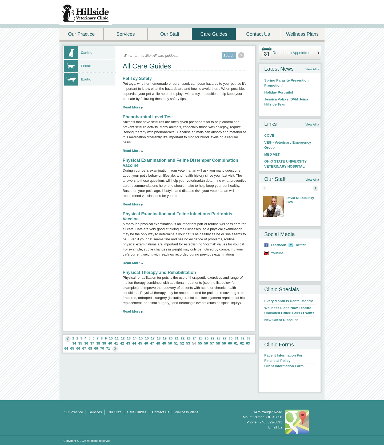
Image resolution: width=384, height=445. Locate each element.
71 (108, 348)
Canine (78, 52)
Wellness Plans (302, 34)
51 (176, 343)
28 (219, 338)
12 (123, 338)
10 (111, 338)
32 (242, 338)
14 (135, 338)
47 (152, 343)
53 (188, 343)
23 (188, 338)
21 (176, 338)
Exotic (77, 79)
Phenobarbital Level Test (148, 117)
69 (96, 348)
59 (224, 343)
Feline (77, 66)
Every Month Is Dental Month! (288, 301)
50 (170, 343)
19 (164, 338)
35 (80, 343)
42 (122, 343)
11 (117, 338)
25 (200, 338)
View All (311, 69)
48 (158, 343)
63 (248, 343)
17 (152, 338)
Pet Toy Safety (137, 78)
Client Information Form (283, 366)
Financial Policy (277, 361)
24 (195, 338)
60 (230, 343)
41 (116, 343)
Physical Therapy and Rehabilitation (159, 272)
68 (90, 348)
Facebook (278, 245)
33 (248, 338)
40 (110, 343)
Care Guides (214, 34)
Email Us (275, 427)
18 (159, 338)
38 (98, 343)
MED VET (272, 154)
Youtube (277, 253)
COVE (269, 135)
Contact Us (258, 34)
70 (102, 348)
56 (206, 343)
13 (129, 338)
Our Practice (81, 34)
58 (218, 343)
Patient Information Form (285, 355)
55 (200, 343)
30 (230, 338)
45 (140, 343)
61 (236, 343)
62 (242, 343)
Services (125, 34)
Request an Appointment (293, 53)
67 (84, 348)
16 (147, 338)
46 (146, 343)
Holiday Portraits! (278, 92)
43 (128, 343)
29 (224, 338)
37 (92, 343)
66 (78, 348)
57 (212, 343)
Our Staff (169, 34)
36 (86, 343)
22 (183, 338)
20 (171, 338)
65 (72, 348)
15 (140, 338)
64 (66, 348)
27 (212, 338)
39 (104, 343)
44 (134, 343)
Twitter (300, 245)
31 (236, 338)
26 (207, 338)
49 (164, 343)
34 (74, 343)
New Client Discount (281, 320)
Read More (131, 107)
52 (182, 343)
